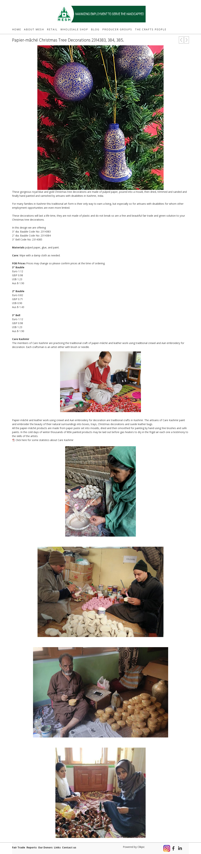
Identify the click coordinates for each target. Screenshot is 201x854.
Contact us (69, 847)
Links (57, 847)
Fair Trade (18, 847)
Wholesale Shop (74, 29)
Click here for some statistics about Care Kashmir (44, 440)
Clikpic (141, 847)
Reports (32, 847)
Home (16, 29)
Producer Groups (117, 29)
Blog (95, 29)
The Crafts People (150, 29)
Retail (52, 29)
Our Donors (45, 847)
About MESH (34, 29)
